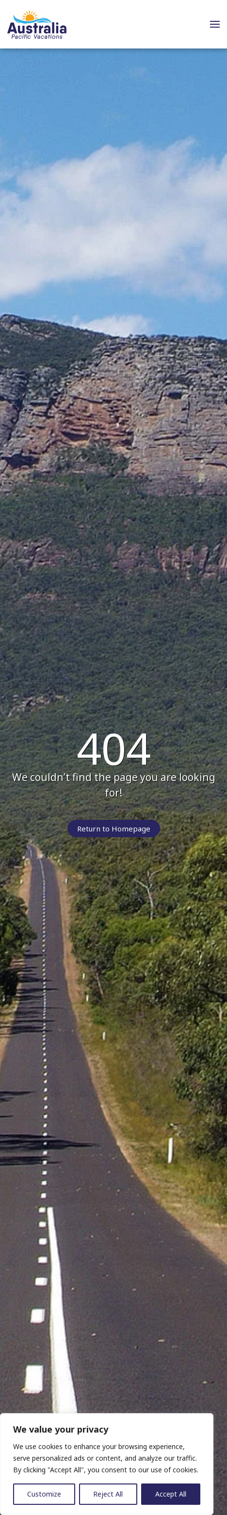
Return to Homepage (113, 828)
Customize (44, 1494)
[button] (215, 24)
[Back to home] (36, 24)
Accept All (170, 1494)
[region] (106, 1464)
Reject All (108, 1494)
